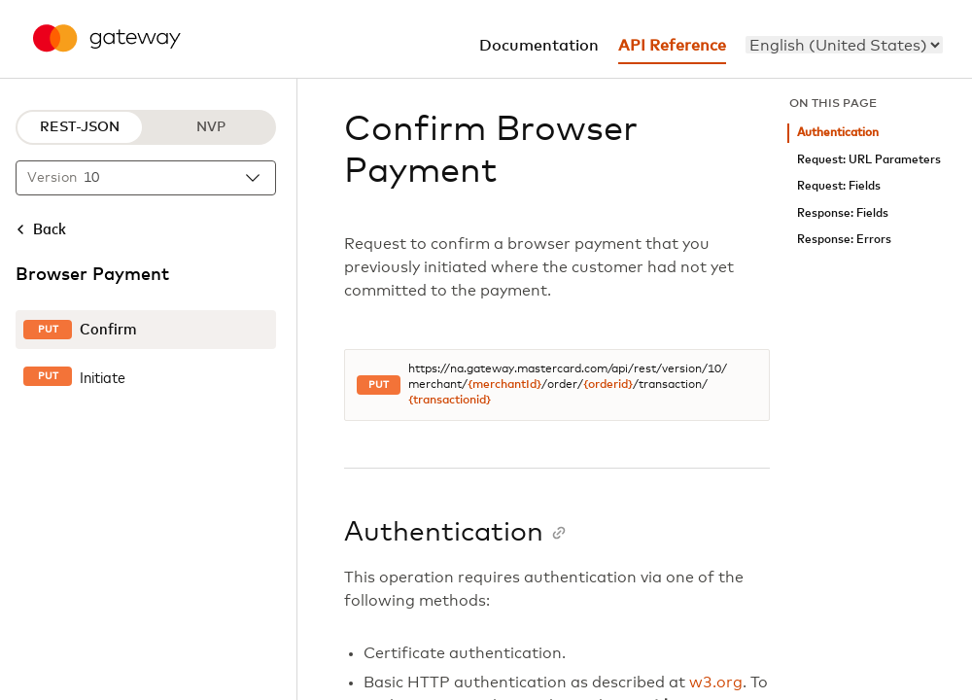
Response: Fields (842, 213)
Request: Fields (839, 186)
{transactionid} (449, 400)
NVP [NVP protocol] (211, 127)
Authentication (838, 132)
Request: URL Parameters (869, 160)
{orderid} (608, 385)
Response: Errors (844, 239)
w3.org (716, 682)
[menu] (844, 44)
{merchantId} (504, 385)
